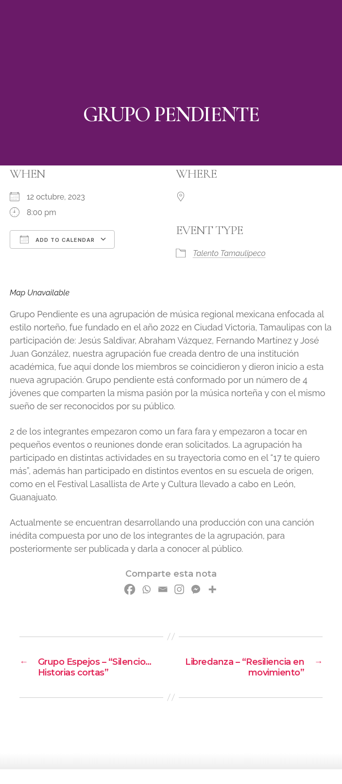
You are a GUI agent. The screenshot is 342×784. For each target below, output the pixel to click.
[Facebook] (129, 589)
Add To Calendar (57, 239)
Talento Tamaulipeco (229, 253)
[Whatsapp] (146, 589)
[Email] (162, 589)
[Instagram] (179, 589)
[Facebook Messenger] (195, 589)
